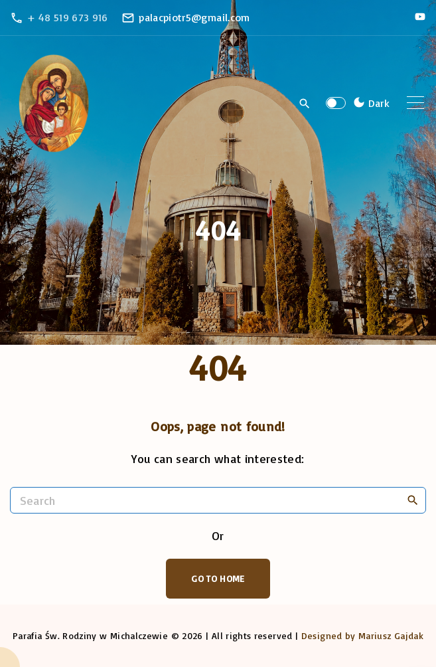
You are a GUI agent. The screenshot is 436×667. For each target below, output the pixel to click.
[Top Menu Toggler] (415, 103)
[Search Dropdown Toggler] (305, 104)
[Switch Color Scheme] (369, 103)
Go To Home (218, 578)
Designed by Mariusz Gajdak (362, 635)
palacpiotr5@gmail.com (194, 17)
